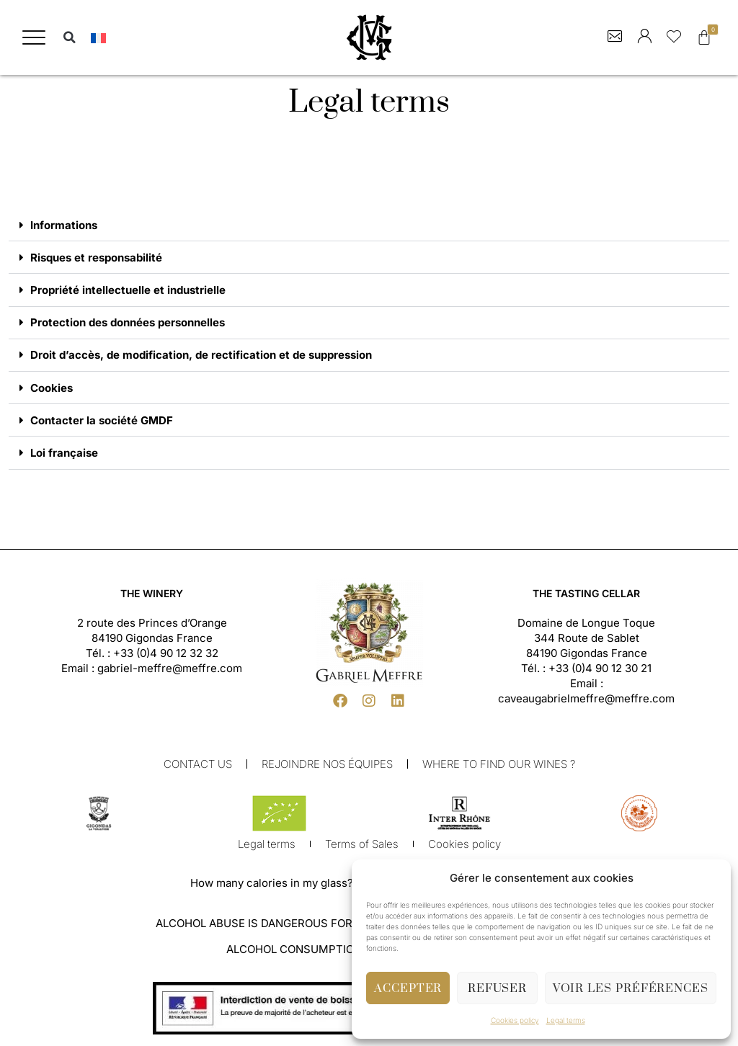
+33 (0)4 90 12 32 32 (165, 657)
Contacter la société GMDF (101, 424)
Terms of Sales (362, 848)
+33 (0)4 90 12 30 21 (600, 672)
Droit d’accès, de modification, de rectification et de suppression (201, 358)
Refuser (497, 988)
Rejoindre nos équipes (327, 768)
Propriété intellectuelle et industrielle (128, 291)
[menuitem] (98, 38)
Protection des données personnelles (127, 324)
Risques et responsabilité (96, 258)
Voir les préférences (630, 988)
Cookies (51, 391)
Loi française (64, 457)
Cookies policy (515, 1020)
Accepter (408, 988)
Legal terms (565, 1020)
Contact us (198, 768)
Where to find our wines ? (498, 768)
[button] (34, 37)
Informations (63, 225)
